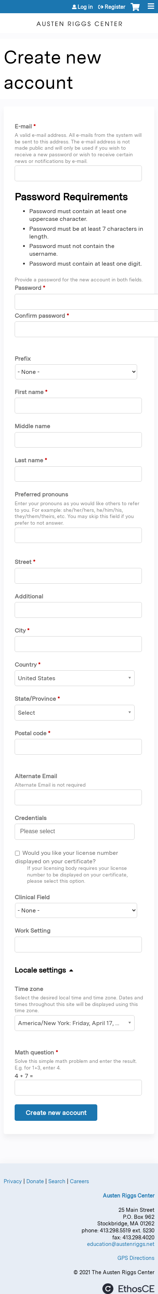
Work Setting (32, 930)
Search (56, 1181)
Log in (85, 7)
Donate (35, 1181)
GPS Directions (135, 1258)
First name (29, 392)
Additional (29, 596)
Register (115, 7)
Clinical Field (32, 897)
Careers (79, 1181)
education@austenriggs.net (120, 1244)
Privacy (13, 1181)
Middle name (32, 426)
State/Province (35, 698)
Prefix (23, 358)
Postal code (30, 733)
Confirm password (40, 315)
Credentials (30, 817)
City (20, 630)
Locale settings (40, 970)
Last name (29, 460)
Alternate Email (36, 776)
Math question (34, 1052)
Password (28, 287)
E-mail (23, 126)
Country (26, 664)
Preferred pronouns (41, 494)
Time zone (29, 988)
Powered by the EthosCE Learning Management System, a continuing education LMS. (128, 1288)
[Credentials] (41, 831)
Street (23, 561)
